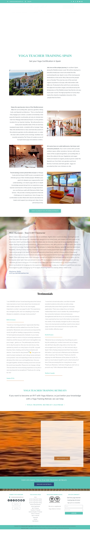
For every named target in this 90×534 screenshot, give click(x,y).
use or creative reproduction (48, 530)
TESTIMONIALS (48, 12)
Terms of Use (66, 532)
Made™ (55, 532)
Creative (52, 532)
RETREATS (36, 12)
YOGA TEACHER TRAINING (20, 12)
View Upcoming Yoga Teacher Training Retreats (44, 480)
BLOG (59, 12)
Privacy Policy (60, 532)
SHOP (66, 12)
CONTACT (75, 12)
